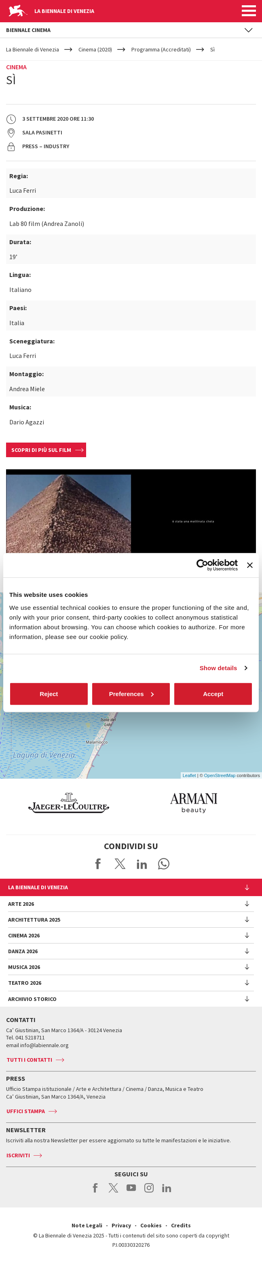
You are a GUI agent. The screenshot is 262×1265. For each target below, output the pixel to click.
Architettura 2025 (34, 919)
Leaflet (189, 775)
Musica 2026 (24, 967)
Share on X (120, 863)
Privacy (121, 1225)
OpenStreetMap (220, 775)
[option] (117, 803)
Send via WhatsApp (163, 863)
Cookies (151, 1225)
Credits (181, 1225)
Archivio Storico (32, 999)
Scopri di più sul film (41, 450)
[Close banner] (250, 565)
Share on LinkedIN (142, 863)
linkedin (166, 1192)
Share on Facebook (98, 863)
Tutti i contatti (29, 1059)
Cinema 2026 (24, 935)
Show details (218, 667)
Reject (49, 693)
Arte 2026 (21, 903)
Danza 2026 (23, 951)
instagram (149, 1192)
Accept (213, 693)
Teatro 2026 (24, 982)
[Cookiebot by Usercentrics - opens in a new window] (202, 565)
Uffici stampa (25, 1111)
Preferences (131, 693)
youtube (131, 1192)
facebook (95, 1192)
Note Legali (87, 1225)
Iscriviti (18, 1155)
